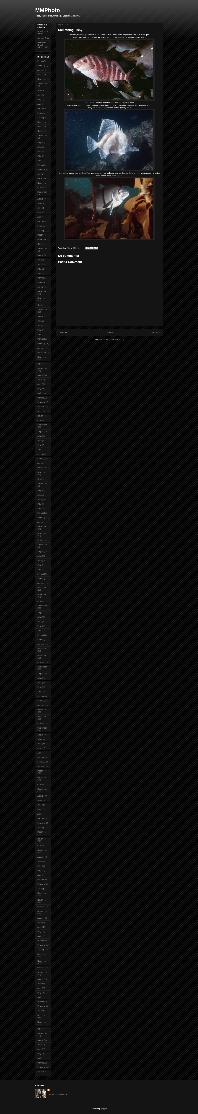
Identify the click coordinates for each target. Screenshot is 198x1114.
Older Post (155, 332)
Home (110, 332)
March (40, 61)
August (40, 142)
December (41, 74)
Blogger (104, 1109)
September (42, 84)
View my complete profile (57, 1094)
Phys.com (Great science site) (42, 45)
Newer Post (63, 332)
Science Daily (43, 38)
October (40, 131)
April (39, 104)
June (39, 95)
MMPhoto (47, 10)
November (41, 79)
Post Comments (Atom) (114, 339)
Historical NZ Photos (42, 32)
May (39, 99)
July (39, 90)
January (40, 70)
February (41, 65)
